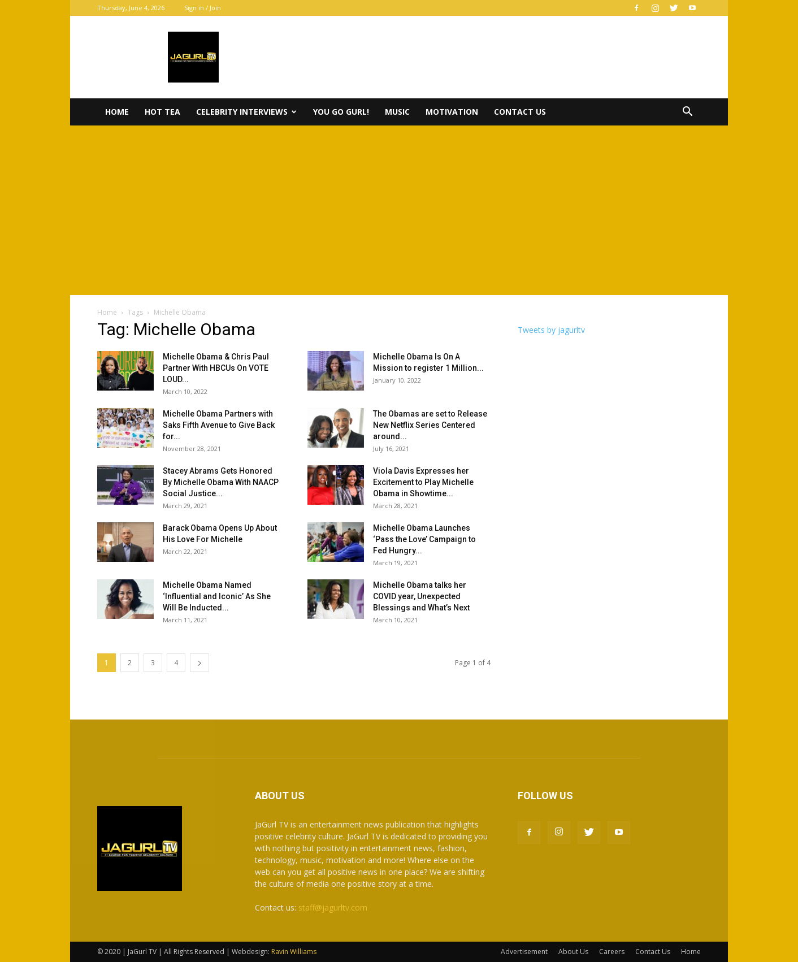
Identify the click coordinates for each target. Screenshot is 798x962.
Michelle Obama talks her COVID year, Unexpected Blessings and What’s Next (421, 596)
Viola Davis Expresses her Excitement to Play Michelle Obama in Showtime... (423, 482)
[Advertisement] (399, 210)
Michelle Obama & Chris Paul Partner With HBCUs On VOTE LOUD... (216, 368)
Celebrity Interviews (246, 111)
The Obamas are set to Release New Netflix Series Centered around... (430, 425)
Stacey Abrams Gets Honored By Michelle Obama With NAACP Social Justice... (221, 482)
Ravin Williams (294, 951)
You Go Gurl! (341, 111)
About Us (573, 951)
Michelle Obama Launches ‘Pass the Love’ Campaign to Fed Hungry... (424, 539)
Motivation (452, 111)
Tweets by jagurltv (551, 329)
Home (117, 111)
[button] (687, 112)
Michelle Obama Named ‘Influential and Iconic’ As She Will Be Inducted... (217, 596)
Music (397, 111)
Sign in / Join (202, 7)
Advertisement (524, 951)
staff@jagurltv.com (332, 907)
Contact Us (520, 111)
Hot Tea (162, 111)
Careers (611, 951)
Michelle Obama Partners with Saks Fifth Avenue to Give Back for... (219, 425)
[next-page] (199, 662)
